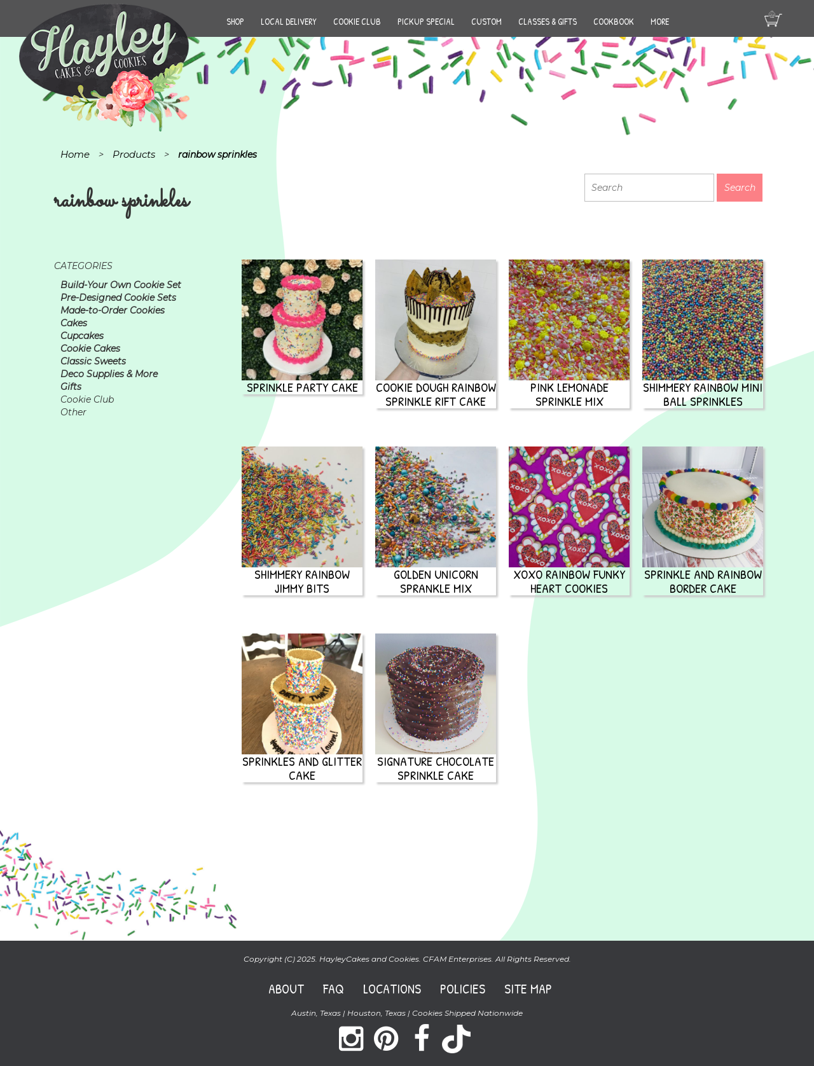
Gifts (70, 386)
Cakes (73, 323)
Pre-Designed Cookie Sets (118, 297)
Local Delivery (289, 21)
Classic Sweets (93, 361)
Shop (235, 21)
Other (73, 412)
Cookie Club (357, 21)
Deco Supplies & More (109, 374)
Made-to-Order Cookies (112, 310)
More (660, 21)
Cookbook (613, 21)
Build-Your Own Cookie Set (120, 285)
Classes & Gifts (547, 21)
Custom (486, 21)
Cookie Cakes (90, 348)
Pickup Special (426, 21)
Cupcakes (82, 336)
